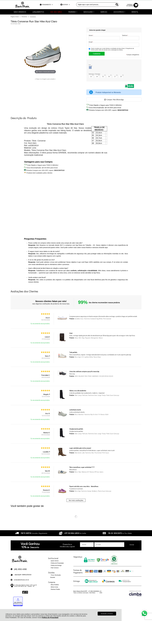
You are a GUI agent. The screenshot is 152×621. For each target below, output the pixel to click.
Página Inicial (15, 16)
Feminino (24, 16)
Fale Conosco (54, 568)
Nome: (91, 35)
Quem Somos (54, 561)
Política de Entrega (56, 565)
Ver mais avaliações (76, 500)
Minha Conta (54, 587)
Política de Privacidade (50, 617)
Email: (91, 42)
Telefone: (125, 35)
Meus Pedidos (54, 584)
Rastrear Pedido (55, 589)
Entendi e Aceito (107, 613)
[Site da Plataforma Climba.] (135, 593)
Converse (33, 17)
